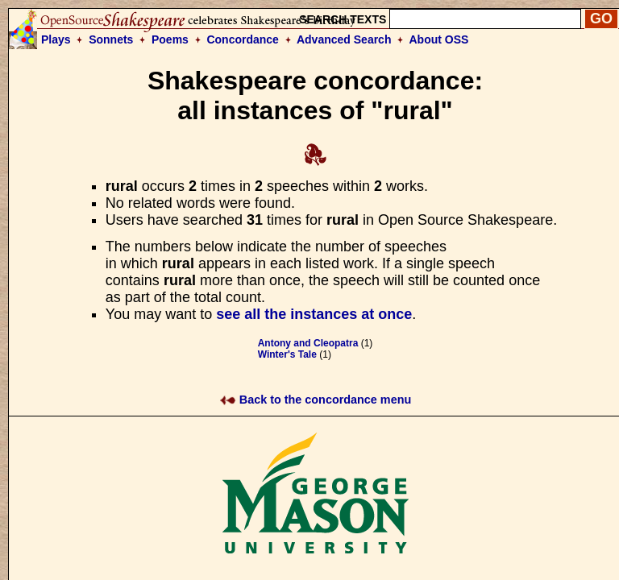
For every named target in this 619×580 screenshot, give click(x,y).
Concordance (242, 39)
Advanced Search (344, 39)
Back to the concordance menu (315, 399)
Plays (56, 39)
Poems (170, 39)
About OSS (439, 39)
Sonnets (111, 39)
